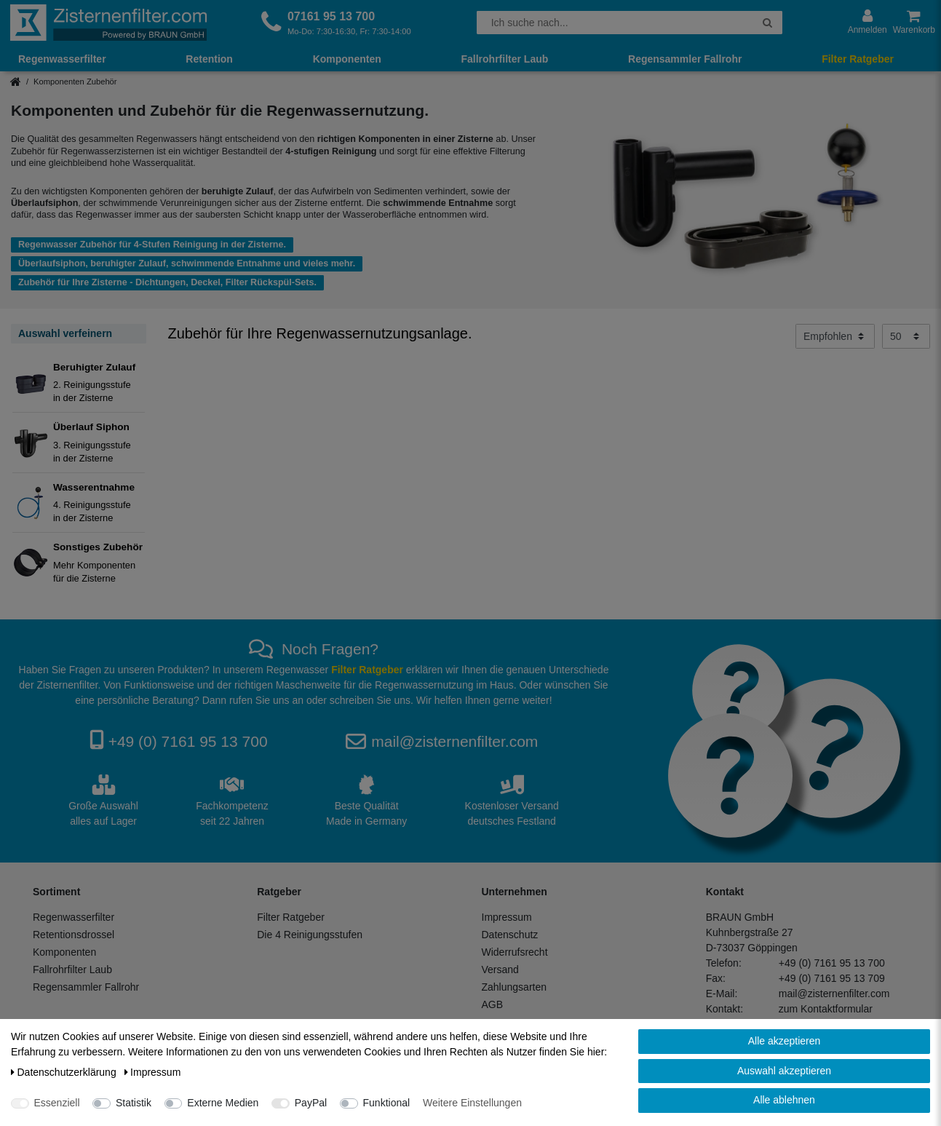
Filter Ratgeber (858, 59)
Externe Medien (222, 1103)
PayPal (311, 1103)
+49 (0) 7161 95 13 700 (188, 741)
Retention (209, 59)
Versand (500, 969)
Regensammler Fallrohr (685, 59)
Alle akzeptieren (784, 1041)
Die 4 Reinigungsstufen (309, 934)
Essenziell (57, 1103)
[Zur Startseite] (108, 22)
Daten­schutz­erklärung (65, 1072)
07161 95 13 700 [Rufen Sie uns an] (331, 16)
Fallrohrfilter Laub (504, 59)
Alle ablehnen (784, 1100)
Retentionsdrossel (73, 934)
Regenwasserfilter (62, 59)
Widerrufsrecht (515, 952)
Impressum (507, 917)
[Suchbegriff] (615, 22)
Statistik (133, 1103)
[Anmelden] (867, 22)
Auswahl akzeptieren (784, 1071)
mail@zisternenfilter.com (454, 741)
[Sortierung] (835, 336)
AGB (493, 1004)
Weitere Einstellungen (472, 1103)
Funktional (386, 1103)
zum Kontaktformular (826, 1009)
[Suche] (767, 22)
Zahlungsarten (514, 987)
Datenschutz (510, 934)
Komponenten (347, 59)
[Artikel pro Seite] (906, 336)
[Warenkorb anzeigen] (914, 22)
